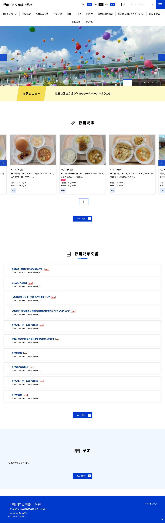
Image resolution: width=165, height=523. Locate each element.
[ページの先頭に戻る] (161, 519)
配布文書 (76, 21)
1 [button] (145, 83)
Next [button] (161, 57)
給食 (69, 13)
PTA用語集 (17, 352)
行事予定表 (154, 13)
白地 (95, 5)
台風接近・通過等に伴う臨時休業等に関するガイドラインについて (41, 310)
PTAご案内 (17, 394)
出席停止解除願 (105, 13)
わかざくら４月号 (19, 282)
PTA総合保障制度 (20, 366)
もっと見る (81, 218)
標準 (112, 5)
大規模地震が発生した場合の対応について (31, 296)
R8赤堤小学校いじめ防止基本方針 (28, 268)
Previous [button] (3, 57)
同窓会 (89, 13)
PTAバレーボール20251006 (25, 324)
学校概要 (26, 13)
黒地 (101, 5)
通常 (89, 5)
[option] (82, 56)
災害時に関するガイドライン (131, 13)
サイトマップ (151, 503)
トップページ (11, 13)
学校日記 (57, 13)
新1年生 (89, 21)
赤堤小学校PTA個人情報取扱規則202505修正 (33, 338)
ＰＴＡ (78, 13)
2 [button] (148, 83)
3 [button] (152, 83)
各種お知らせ (42, 13)
